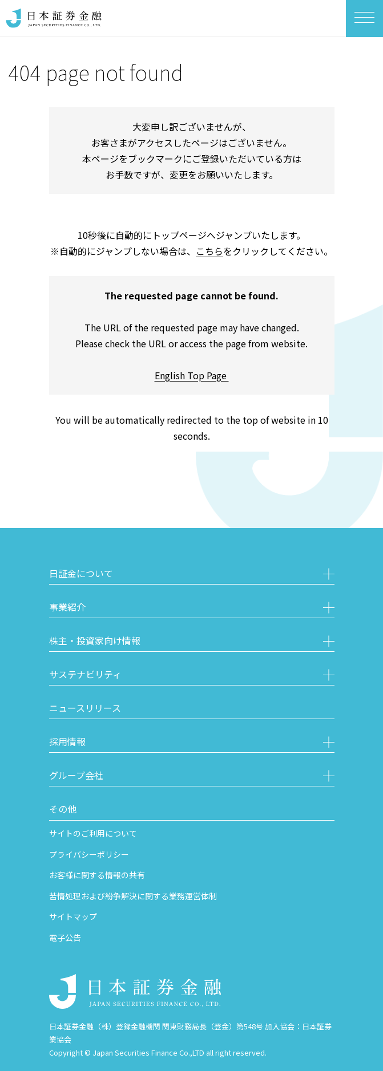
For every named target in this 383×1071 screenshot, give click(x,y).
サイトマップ (73, 916)
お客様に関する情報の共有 (97, 875)
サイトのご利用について (93, 833)
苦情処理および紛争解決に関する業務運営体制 (133, 896)
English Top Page (192, 375)
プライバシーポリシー (89, 854)
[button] (191, 575)
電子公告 (65, 937)
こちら (209, 251)
